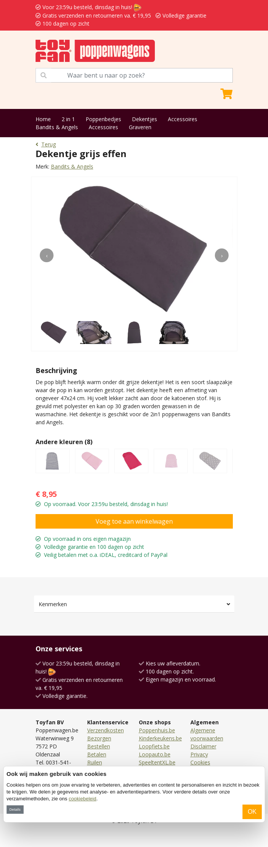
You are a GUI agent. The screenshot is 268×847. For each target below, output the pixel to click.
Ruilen (94, 762)
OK (252, 811)
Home (43, 119)
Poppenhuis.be (157, 730)
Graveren (140, 127)
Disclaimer (203, 746)
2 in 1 (68, 119)
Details (14, 809)
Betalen (96, 754)
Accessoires (182, 119)
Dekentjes (144, 119)
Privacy (199, 754)
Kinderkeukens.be (160, 738)
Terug (46, 144)
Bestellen (98, 746)
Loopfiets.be (154, 746)
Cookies (200, 762)
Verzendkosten (105, 730)
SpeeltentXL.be (157, 762)
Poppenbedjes (103, 119)
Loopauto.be (155, 754)
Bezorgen (99, 738)
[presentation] (47, 255)
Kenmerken (53, 604)
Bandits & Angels (57, 127)
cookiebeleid (82, 799)
